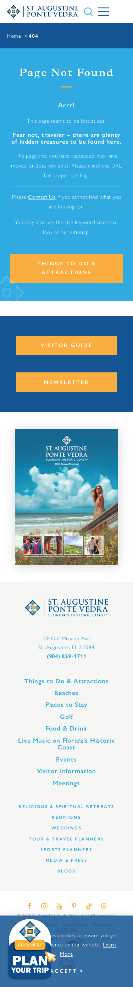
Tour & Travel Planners (66, 839)
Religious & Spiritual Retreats (66, 806)
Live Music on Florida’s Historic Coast (66, 744)
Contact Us (42, 197)
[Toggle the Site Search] (88, 11)
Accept (63, 971)
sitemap (79, 232)
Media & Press (67, 860)
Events (66, 759)
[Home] (43, 11)
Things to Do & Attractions (66, 268)
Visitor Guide (67, 345)
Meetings (66, 783)
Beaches (66, 693)
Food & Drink (67, 728)
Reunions (66, 817)
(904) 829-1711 (67, 656)
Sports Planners (66, 849)
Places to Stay (66, 705)
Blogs (66, 871)
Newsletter (66, 382)
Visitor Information (66, 771)
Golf (66, 717)
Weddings (66, 828)
